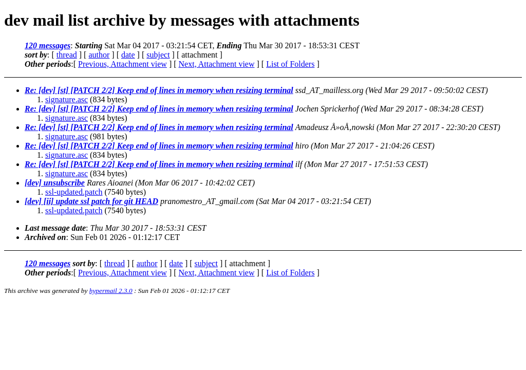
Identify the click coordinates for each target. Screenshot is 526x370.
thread (67, 54)
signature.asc (66, 99)
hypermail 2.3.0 (111, 290)
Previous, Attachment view (122, 64)
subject (158, 54)
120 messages (47, 45)
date (128, 54)
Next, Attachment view (217, 64)
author (98, 54)
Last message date (55, 228)
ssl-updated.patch (74, 192)
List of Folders (290, 64)
